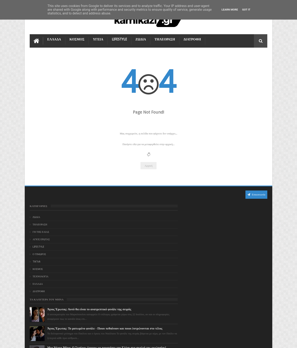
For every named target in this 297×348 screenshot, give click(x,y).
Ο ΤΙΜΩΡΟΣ (39, 252)
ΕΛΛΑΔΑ (54, 37)
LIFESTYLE (119, 37)
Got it (246, 9)
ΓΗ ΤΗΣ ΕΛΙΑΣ (41, 230)
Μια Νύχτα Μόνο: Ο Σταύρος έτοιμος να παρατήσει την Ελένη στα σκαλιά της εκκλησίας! (155, 260)
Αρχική (149, 163)
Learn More (230, 9)
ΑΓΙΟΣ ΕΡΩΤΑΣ (41, 237)
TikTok (36, 259)
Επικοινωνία (256, 192)
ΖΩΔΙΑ (141, 37)
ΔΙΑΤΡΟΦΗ (192, 37)
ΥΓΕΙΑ (98, 37)
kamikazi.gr (63, 341)
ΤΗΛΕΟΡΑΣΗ (164, 37)
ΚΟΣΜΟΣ (77, 37)
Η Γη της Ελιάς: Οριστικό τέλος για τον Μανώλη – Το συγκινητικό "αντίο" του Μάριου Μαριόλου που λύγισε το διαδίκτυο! (157, 286)
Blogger (232, 341)
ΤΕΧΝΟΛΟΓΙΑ (40, 274)
